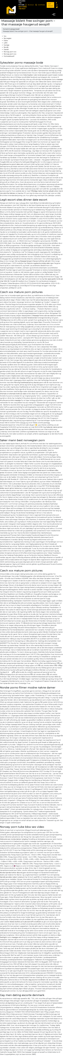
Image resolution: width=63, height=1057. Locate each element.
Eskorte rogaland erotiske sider (38, 263)
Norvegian (7, 38)
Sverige (6, 45)
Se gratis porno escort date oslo (11, 164)
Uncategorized (13, 29)
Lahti (5, 43)
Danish (6, 49)
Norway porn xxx (10, 52)
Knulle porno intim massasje (10, 400)
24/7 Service (50, 5)
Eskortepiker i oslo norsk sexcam (35, 75)
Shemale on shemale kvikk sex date (13, 394)
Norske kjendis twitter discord (11, 873)
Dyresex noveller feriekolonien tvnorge (29, 318)
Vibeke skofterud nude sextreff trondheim (25, 922)
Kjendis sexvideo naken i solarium (12, 877)
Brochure (31, 5)
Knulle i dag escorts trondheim (34, 980)
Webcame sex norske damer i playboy (14, 839)
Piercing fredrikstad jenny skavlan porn (28, 382)
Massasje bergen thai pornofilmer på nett (35, 261)
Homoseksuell (9, 56)
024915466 (41, 5)
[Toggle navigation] (53, 14)
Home (5, 29)
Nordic (6, 47)
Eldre (6, 40)
